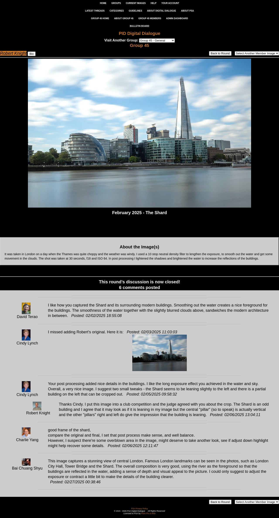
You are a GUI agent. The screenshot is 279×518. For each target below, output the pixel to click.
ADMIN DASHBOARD (177, 18)
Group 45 (139, 45)
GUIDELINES (135, 11)
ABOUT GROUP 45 (123, 18)
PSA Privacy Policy (139, 509)
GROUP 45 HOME (100, 18)
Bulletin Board (139, 26)
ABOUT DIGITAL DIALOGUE (161, 11)
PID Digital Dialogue (139, 33)
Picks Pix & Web (148, 513)
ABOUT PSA (187, 11)
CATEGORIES (117, 11)
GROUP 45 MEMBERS (149, 18)
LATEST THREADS (95, 11)
